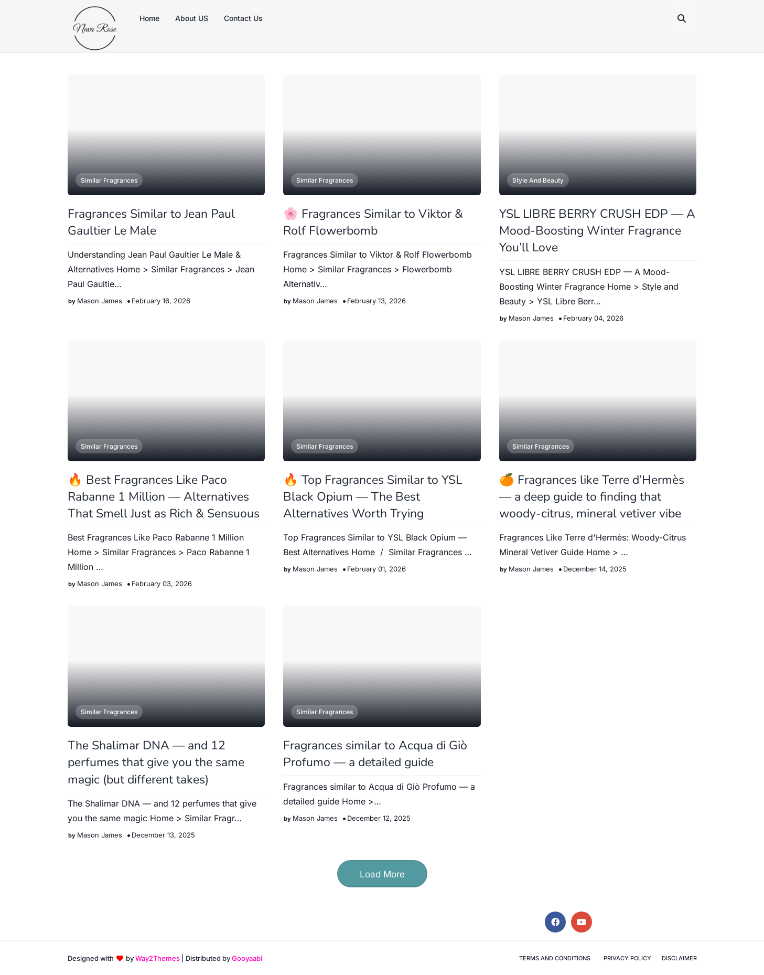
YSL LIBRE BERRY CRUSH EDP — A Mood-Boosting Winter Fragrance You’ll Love (597, 231)
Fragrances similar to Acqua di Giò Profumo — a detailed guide (375, 753)
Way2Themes (157, 958)
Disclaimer (679, 958)
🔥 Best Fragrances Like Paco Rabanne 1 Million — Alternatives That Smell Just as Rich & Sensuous (164, 497)
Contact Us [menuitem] (243, 18)
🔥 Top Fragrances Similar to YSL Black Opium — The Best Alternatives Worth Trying (372, 497)
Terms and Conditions (554, 958)
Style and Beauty (538, 180)
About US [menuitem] (191, 18)
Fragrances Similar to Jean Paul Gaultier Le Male (151, 222)
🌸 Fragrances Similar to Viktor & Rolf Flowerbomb (373, 222)
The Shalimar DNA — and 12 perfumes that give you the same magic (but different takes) (156, 762)
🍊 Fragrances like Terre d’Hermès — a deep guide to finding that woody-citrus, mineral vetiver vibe (591, 497)
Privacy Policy (627, 958)
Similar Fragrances (109, 180)
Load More (382, 874)
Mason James (99, 300)
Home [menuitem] (149, 18)
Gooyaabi (247, 958)
